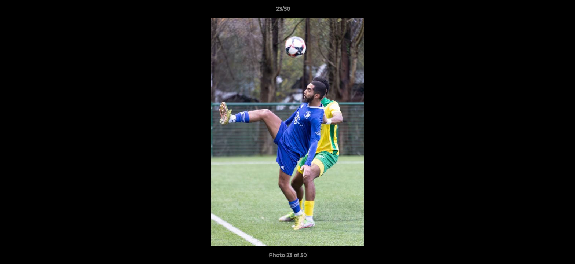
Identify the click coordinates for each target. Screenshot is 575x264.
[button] (544, 10)
